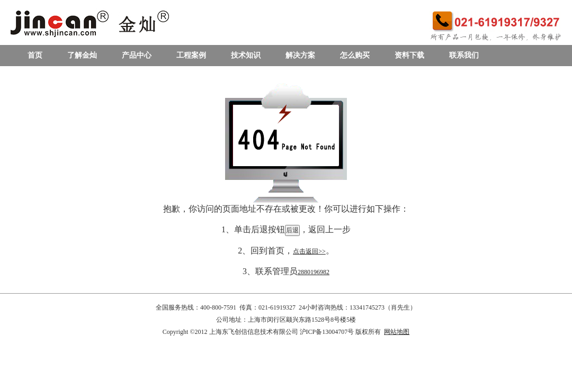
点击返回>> (309, 251)
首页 (35, 55)
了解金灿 (82, 55)
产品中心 (136, 55)
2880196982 (313, 272)
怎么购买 (355, 55)
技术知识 (246, 55)
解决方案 (300, 55)
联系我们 (464, 55)
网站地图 (396, 331)
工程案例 (191, 55)
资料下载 (409, 55)
